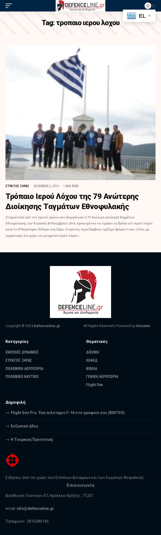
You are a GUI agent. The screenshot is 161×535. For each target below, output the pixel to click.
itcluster (143, 326)
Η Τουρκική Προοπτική (32, 439)
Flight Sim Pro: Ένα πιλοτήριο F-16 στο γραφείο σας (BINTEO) (68, 412)
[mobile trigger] (10, 6)
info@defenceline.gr (35, 508)
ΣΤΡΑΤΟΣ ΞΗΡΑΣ (17, 186)
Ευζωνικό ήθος (24, 426)
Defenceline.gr (47, 326)
